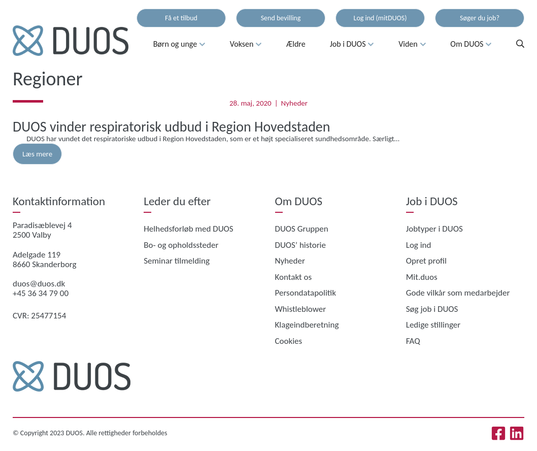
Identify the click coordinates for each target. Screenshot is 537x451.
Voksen (246, 44)
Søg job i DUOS (432, 309)
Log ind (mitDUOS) (380, 18)
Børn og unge (179, 44)
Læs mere (37, 153)
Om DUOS (471, 44)
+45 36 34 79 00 (41, 293)
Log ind (418, 245)
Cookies (289, 341)
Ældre (296, 44)
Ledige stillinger (433, 324)
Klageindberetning (307, 324)
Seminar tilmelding (177, 260)
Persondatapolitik (306, 292)
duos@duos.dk (39, 283)
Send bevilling (281, 18)
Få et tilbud (181, 18)
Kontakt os (293, 277)
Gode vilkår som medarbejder (458, 292)
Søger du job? (479, 18)
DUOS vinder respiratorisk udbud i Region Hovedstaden (171, 127)
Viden (412, 44)
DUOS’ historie (300, 245)
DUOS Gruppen (301, 228)
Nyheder (294, 103)
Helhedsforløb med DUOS (188, 228)
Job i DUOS (352, 44)
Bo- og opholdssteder (181, 245)
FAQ (413, 341)
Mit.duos (422, 277)
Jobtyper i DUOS (434, 228)
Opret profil (426, 260)
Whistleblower (300, 309)
